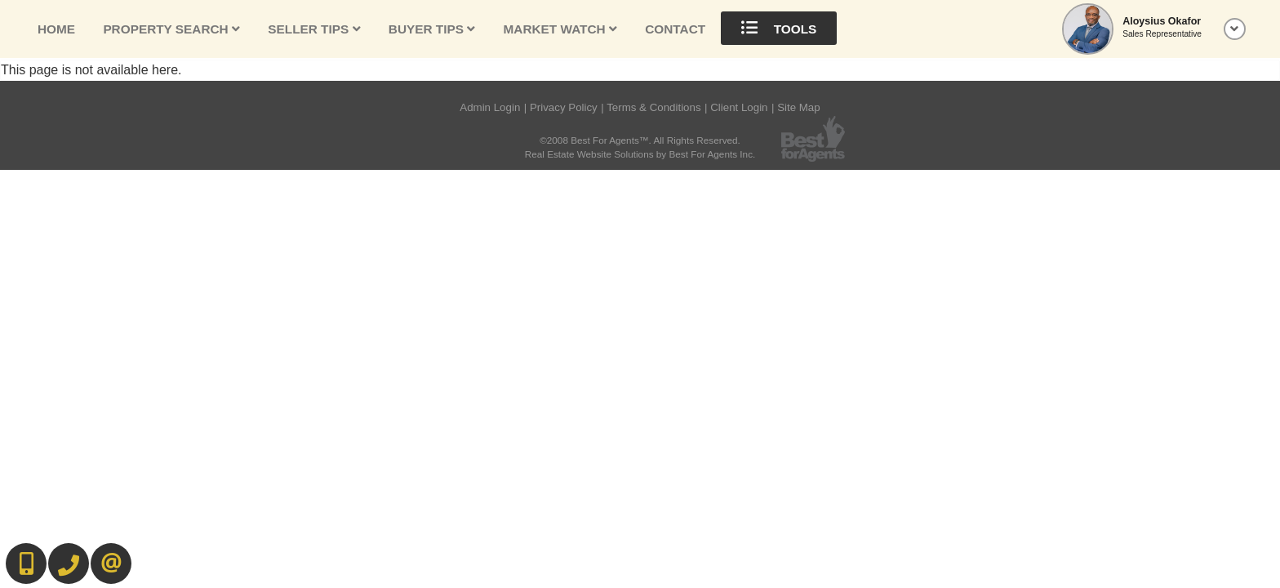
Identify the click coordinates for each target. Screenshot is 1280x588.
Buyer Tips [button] (432, 29)
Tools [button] (778, 28)
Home (56, 29)
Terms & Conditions (653, 107)
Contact (675, 29)
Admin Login (490, 107)
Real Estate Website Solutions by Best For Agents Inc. (640, 154)
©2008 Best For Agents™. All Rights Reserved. (640, 140)
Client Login (738, 107)
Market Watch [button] (560, 29)
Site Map (798, 107)
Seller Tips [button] (314, 29)
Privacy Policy (564, 107)
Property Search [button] (171, 29)
